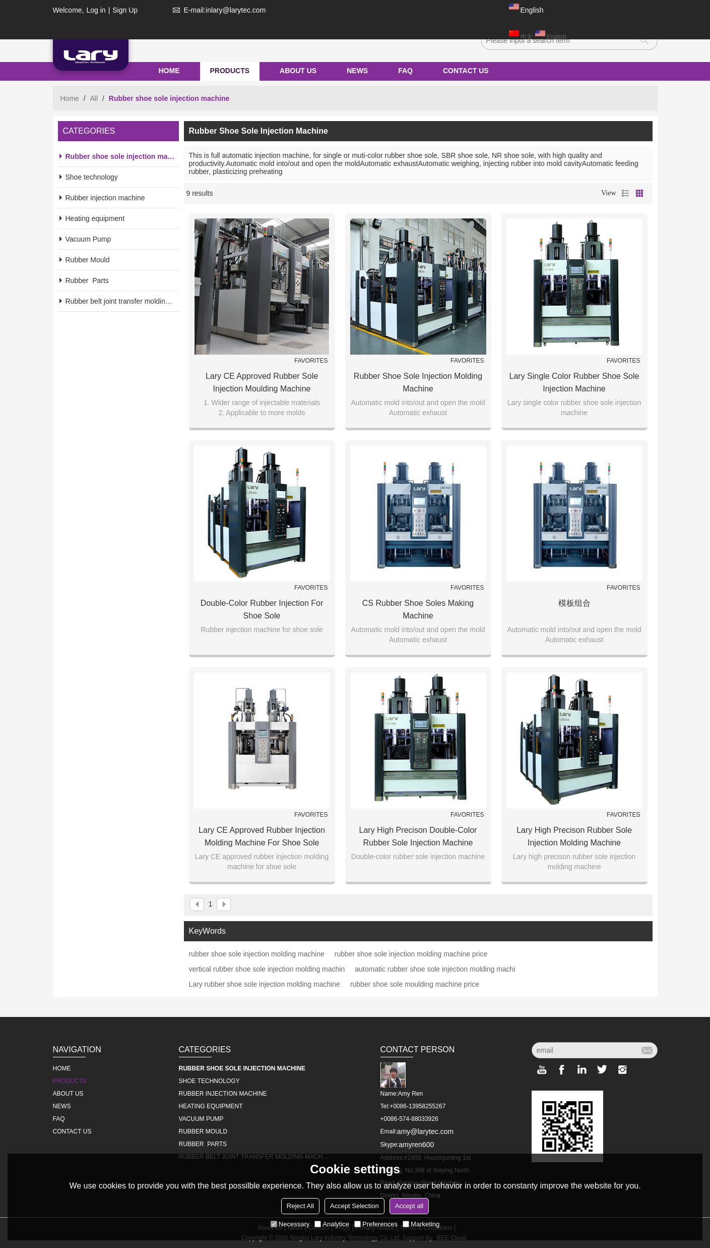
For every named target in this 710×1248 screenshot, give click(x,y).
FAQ (405, 71)
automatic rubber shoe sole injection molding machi (435, 969)
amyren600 (416, 1145)
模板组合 (574, 603)
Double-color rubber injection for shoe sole (262, 609)
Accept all (409, 1206)
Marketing (421, 1224)
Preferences (376, 1224)
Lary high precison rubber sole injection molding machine (574, 836)
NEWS (357, 71)
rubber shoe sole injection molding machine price (411, 954)
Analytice (331, 1224)
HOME (169, 71)
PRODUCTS (230, 71)
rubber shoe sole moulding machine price (414, 984)
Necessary (290, 1224)
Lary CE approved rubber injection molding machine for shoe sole (262, 836)
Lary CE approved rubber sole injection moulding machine (262, 382)
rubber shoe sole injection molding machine (257, 954)
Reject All (300, 1206)
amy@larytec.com (425, 1131)
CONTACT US (466, 71)
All (94, 98)
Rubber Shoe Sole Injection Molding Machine (418, 382)
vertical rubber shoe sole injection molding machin (267, 969)
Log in (95, 10)
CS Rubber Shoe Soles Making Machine (418, 609)
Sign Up (125, 10)
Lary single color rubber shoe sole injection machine (574, 382)
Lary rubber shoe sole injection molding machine (264, 984)
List (625, 193)
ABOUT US (298, 71)
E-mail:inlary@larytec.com (217, 10)
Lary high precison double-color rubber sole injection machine (418, 836)
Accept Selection (354, 1206)
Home (69, 98)
